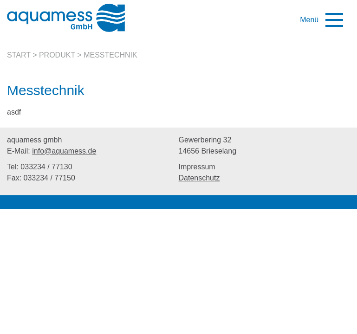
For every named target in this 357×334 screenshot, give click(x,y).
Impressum (197, 167)
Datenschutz (199, 178)
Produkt (57, 55)
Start (19, 55)
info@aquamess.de (64, 151)
